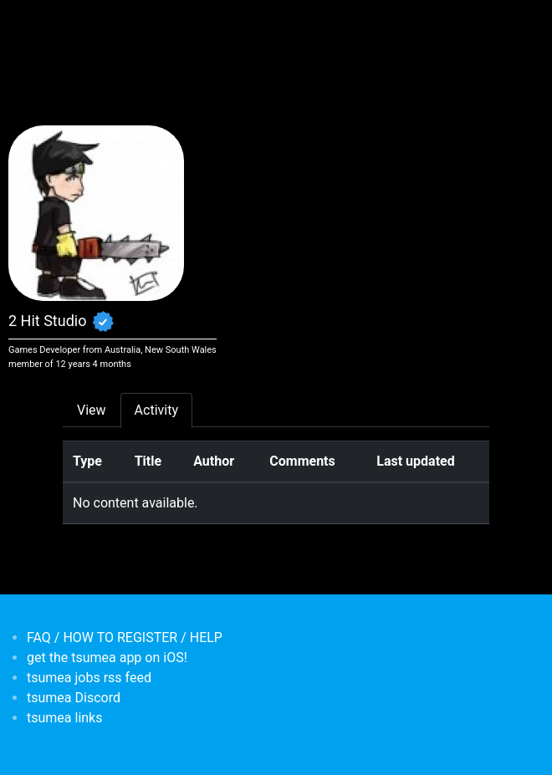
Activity (156, 410)
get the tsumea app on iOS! (107, 657)
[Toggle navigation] (73, 23)
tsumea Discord (73, 698)
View (91, 410)
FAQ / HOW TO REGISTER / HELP (124, 637)
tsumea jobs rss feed (89, 678)
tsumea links (64, 718)
